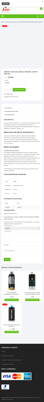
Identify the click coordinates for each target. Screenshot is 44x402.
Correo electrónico (9, 250)
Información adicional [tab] (11, 111)
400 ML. (19, 207)
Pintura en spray (14, 22)
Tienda (7, 22)
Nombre (6, 245)
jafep (16, 123)
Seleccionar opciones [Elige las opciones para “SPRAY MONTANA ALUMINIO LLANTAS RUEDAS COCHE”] (32, 299)
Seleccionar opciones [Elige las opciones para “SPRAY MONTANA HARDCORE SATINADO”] (12, 332)
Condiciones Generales (7, 364)
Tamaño (6, 80)
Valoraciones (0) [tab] (10, 114)
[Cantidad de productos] (8, 90)
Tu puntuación (8, 225)
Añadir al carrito (19, 89)
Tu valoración (8, 231)
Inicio (2, 22)
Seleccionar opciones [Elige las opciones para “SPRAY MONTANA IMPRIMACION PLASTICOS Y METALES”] (12, 299)
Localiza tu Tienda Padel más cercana (11, 360)
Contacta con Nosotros (7, 355)
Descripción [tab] (8, 108)
